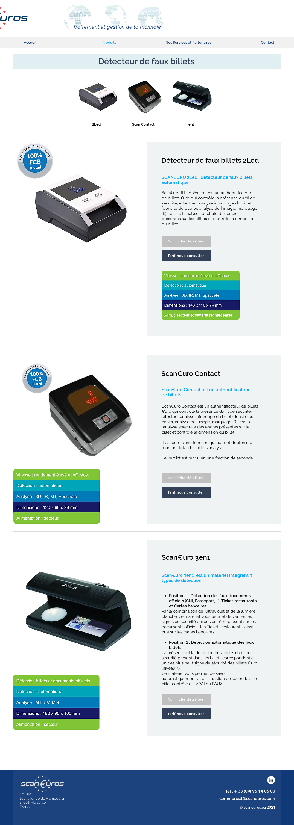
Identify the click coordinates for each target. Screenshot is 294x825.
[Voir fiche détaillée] (186, 241)
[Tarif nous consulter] (186, 255)
